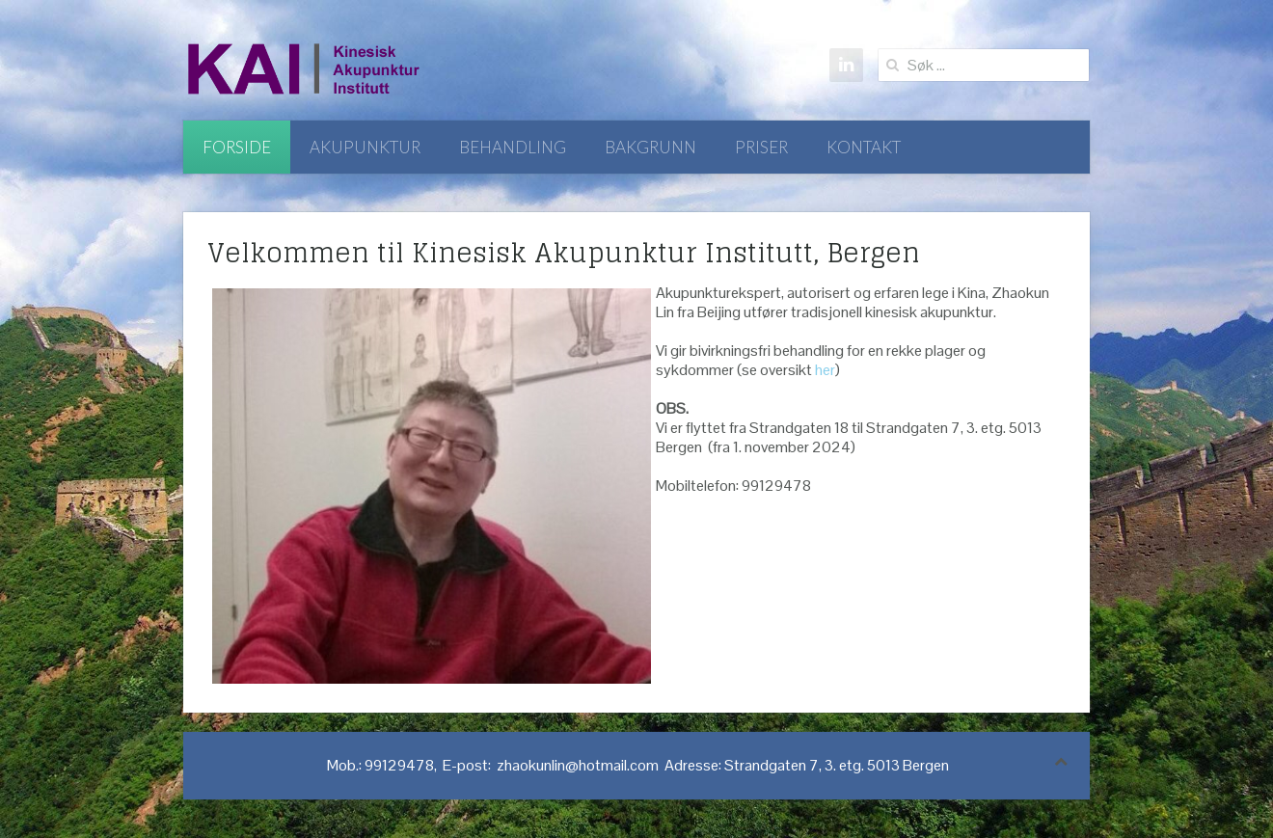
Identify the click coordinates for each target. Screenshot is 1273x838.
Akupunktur (365, 147)
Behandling (512, 147)
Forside (237, 147)
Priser (761, 147)
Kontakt (863, 147)
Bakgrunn (650, 147)
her (825, 370)
